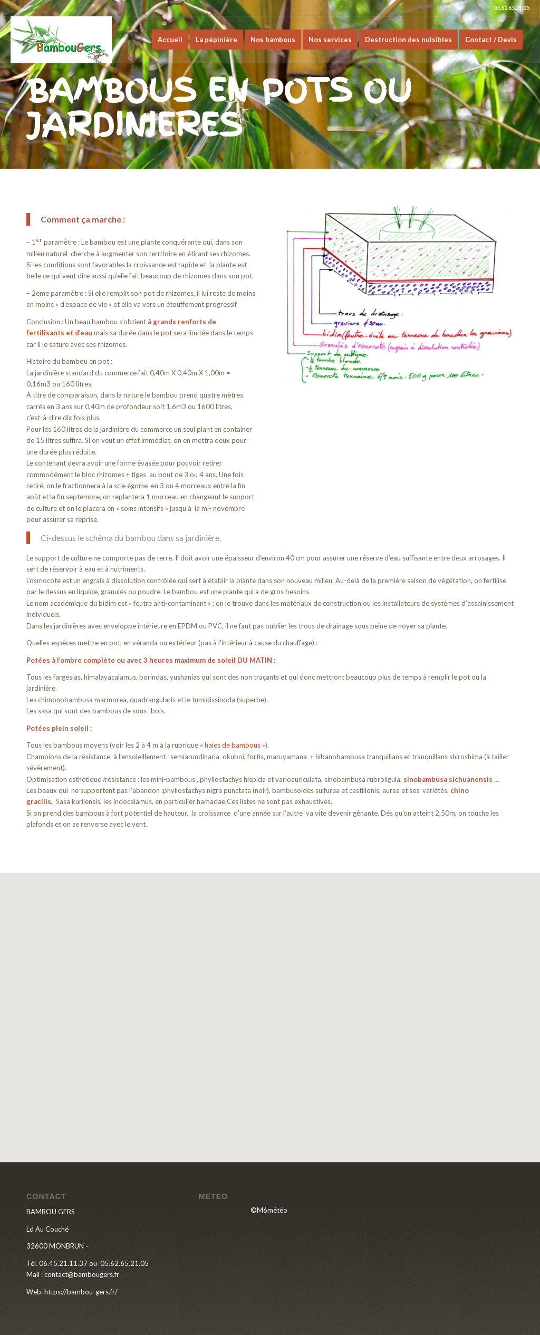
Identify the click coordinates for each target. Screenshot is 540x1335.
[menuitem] (170, 39)
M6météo (272, 1210)
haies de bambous (233, 745)
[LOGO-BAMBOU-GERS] (61, 39)
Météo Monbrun (223, 1210)
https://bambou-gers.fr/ (81, 1292)
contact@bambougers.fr (81, 1274)
